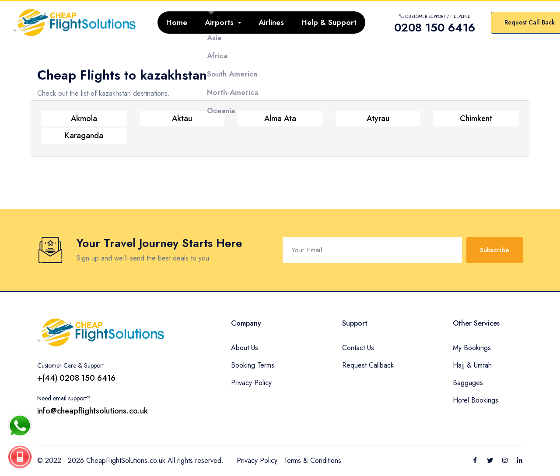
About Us (244, 348)
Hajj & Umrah (472, 365)
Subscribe (494, 250)
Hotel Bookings (475, 400)
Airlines (271, 22)
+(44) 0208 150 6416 (76, 378)
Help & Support (329, 22)
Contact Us (358, 348)
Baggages (468, 383)
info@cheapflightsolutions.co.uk (92, 411)
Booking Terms (252, 365)
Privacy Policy (251, 383)
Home (176, 22)
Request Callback (368, 365)
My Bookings (472, 348)
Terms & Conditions (312, 460)
